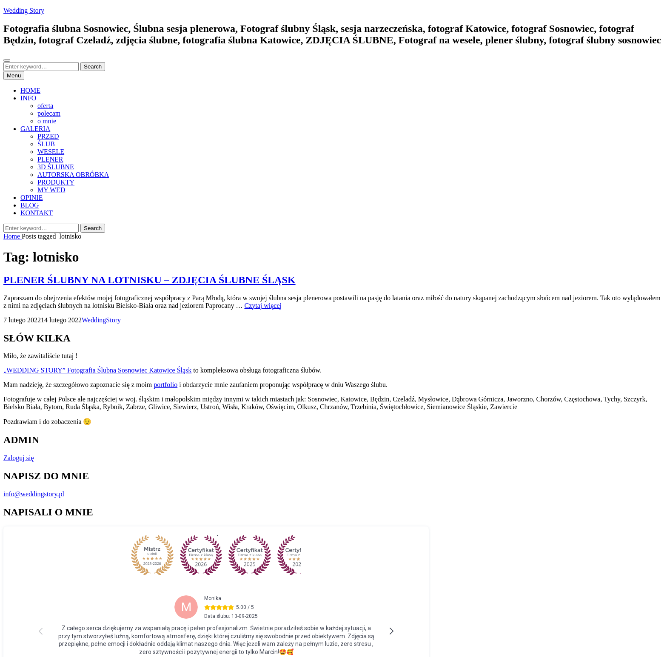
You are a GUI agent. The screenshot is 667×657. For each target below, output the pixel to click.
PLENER (50, 159)
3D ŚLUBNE (55, 167)
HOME (30, 90)
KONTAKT (36, 212)
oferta (45, 105)
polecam (48, 113)
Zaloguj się (18, 457)
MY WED (51, 189)
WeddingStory (101, 320)
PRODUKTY (55, 182)
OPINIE (31, 197)
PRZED (48, 136)
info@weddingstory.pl (33, 494)
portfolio (165, 384)
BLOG (29, 205)
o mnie (46, 121)
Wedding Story (23, 10)
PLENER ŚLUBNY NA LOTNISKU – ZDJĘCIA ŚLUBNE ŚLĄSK (149, 279)
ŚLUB (46, 144)
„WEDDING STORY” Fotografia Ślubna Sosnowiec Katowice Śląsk (97, 370)
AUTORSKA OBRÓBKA (73, 174)
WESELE (50, 151)
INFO (28, 98)
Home (12, 236)
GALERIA (35, 128)
